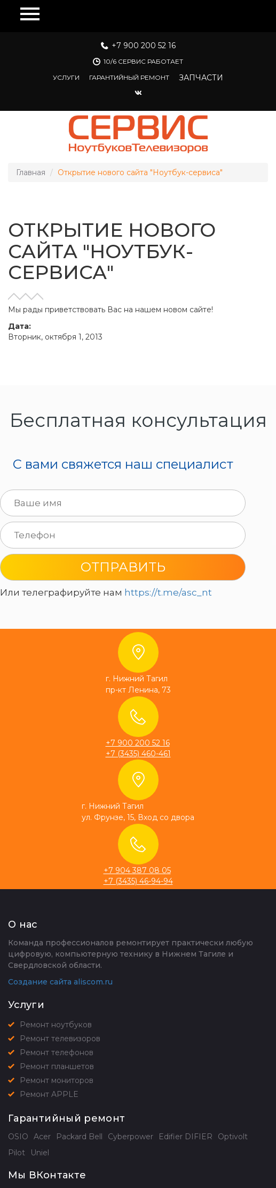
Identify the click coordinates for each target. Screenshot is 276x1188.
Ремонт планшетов (57, 1066)
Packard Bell (79, 1136)
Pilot (16, 1152)
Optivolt (233, 1136)
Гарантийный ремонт (129, 77)
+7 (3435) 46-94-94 (138, 881)
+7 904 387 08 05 (137, 870)
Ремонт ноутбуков (56, 1024)
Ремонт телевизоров (60, 1038)
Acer (42, 1136)
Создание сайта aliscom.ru (60, 982)
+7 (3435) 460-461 (138, 753)
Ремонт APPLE (49, 1094)
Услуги (66, 77)
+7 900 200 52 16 (144, 45)
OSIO (18, 1136)
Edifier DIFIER (185, 1136)
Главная (30, 172)
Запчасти (201, 77)
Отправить (123, 567)
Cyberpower (130, 1136)
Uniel (39, 1152)
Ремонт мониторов (56, 1080)
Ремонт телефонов (56, 1052)
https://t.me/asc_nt (168, 592)
